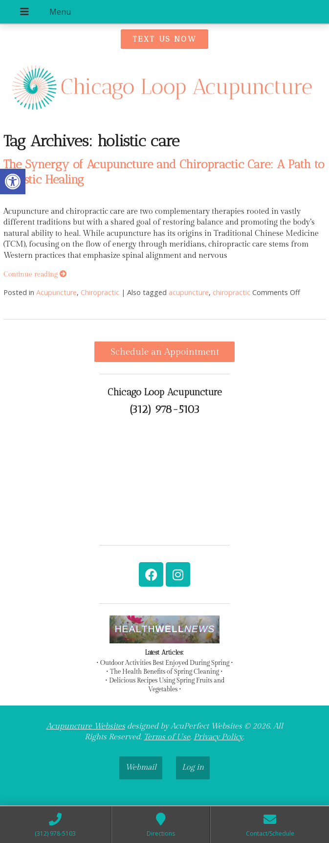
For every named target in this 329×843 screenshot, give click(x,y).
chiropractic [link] (231, 292)
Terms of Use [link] (167, 737)
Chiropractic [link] (100, 292)
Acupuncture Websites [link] (85, 726)
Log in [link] (193, 767)
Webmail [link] (140, 767)
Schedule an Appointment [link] (164, 351)
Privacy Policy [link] (218, 737)
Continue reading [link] (34, 274)
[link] (12, 181)
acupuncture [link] (189, 292)
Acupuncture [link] (56, 292)
